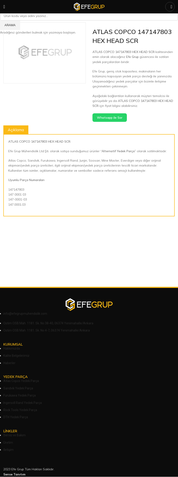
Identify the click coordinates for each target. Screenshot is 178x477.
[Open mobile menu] (4, 6)
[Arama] (170, 6)
